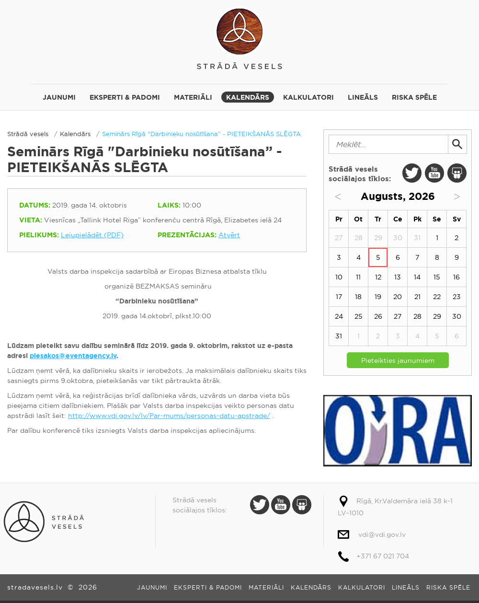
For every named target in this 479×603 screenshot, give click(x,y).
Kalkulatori (308, 97)
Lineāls (363, 97)
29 (437, 316)
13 (397, 277)
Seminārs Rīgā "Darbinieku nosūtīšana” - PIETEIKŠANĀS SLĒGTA (201, 134)
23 (457, 296)
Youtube (434, 173)
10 (338, 277)
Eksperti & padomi (125, 97)
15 (436, 277)
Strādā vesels (239, 37)
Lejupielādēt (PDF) (92, 235)
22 (437, 296)
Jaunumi (59, 97)
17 (339, 296)
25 (358, 316)
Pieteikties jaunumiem (397, 360)
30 (456, 316)
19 (378, 296)
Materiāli (193, 97)
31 (338, 336)
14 (417, 277)
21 (417, 296)
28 (417, 316)
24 (339, 316)
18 (358, 296)
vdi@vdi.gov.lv (382, 534)
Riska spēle (414, 97)
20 (397, 296)
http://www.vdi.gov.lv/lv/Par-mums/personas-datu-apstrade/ (169, 415)
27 (397, 316)
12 (378, 277)
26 (378, 316)
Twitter (412, 173)
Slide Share (457, 173)
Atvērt (229, 235)
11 (358, 277)
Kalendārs (247, 97)
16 (456, 277)
